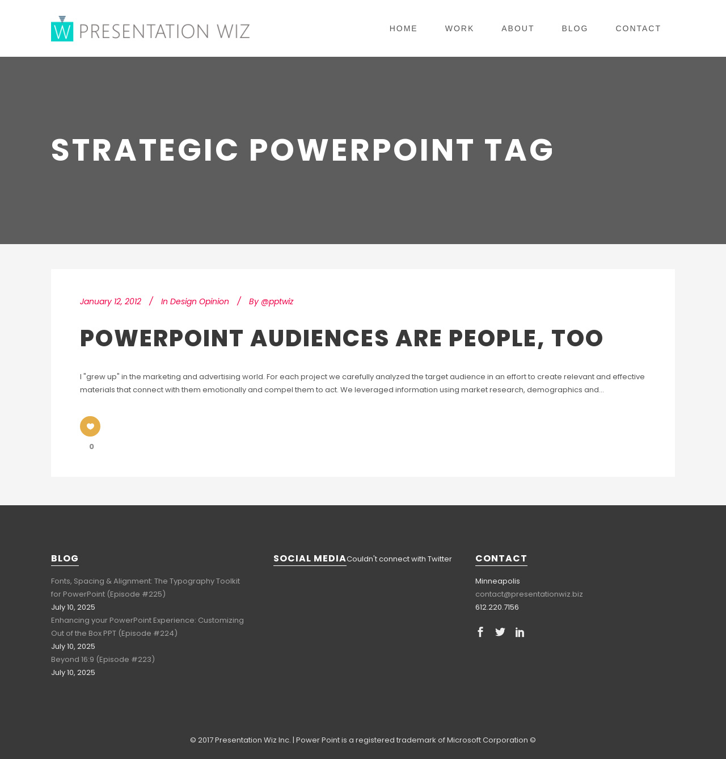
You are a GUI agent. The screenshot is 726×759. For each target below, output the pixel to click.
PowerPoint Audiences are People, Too (342, 338)
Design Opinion (199, 301)
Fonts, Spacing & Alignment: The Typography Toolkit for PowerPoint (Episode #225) (145, 587)
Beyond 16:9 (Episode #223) (103, 659)
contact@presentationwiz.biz (529, 594)
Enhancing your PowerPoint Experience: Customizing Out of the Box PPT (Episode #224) (147, 627)
